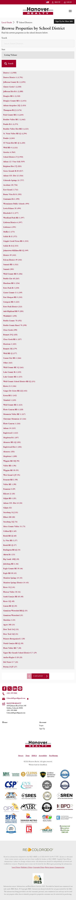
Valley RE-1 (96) (9, 466)
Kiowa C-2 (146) (9, 386)
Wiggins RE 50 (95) (11, 470)
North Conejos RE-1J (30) (13, 643)
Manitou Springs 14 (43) (12, 578)
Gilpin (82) (7, 508)
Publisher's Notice (27, 867)
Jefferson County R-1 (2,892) (14, 82)
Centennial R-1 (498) (11, 199)
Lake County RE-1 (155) (12, 377)
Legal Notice (16, 867)
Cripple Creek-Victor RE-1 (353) (15, 241)
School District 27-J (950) (13, 157)
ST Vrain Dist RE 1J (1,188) (14, 143)
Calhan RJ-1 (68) (9, 531)
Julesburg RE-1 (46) (11, 564)
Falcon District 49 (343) (12, 260)
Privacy (20, 756)
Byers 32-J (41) (9, 587)
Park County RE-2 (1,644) (13, 115)
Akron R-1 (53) (9, 555)
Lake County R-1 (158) (12, 372)
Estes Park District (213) (12, 307)
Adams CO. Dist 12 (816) (13, 176)
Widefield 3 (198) (10, 316)
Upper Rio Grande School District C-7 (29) (20, 653)
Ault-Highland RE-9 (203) (13, 311)
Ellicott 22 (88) (9, 494)
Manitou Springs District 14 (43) (16, 583)
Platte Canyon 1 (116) (11, 424)
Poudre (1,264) (9, 138)
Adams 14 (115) (9, 428)
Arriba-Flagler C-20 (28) (12, 657)
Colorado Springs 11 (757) (13, 180)
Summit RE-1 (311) (10, 265)
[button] (9, 63)
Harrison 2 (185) (9, 344)
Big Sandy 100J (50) (11, 559)
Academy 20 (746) (10, 185)
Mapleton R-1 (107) (11, 438)
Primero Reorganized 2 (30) (14, 639)
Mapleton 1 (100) (10, 456)
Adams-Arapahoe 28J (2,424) (14, 105)
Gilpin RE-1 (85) (9, 498)
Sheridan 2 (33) (9, 620)
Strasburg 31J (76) (10, 522)
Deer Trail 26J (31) (10, 634)
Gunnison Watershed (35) (13, 615)
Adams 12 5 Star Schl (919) (14, 162)
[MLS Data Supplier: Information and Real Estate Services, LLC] (38, 878)
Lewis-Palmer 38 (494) (12, 208)
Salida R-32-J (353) (10, 246)
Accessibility (43, 756)
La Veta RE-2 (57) (10, 540)
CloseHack (43, 765)
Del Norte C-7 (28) (10, 662)
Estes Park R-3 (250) (11, 288)
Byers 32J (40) (8, 601)
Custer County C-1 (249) (12, 293)
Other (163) (7, 363)
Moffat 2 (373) (9, 232)
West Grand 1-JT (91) (11, 475)
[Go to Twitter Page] (9, 688)
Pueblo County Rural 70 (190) (15, 325)
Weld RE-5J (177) (10, 353)
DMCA (34, 756)
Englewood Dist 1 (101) (12, 447)
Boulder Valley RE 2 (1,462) (14, 120)
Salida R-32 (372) (10, 236)
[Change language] (47, 2)
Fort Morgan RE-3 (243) (12, 297)
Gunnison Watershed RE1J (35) (15, 611)
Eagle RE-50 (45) (10, 573)
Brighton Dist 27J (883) (12, 166)
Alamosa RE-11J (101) (12, 442)
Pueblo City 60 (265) (11, 279)
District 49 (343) (9, 255)
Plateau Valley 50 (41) (12, 592)
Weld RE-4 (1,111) (10, 148)
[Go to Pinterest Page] (20, 688)
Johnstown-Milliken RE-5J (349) (15, 250)
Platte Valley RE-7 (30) (12, 648)
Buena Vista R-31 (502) (12, 194)
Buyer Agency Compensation (54, 867)
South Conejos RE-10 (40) (13, 597)
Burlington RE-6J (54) (11, 550)
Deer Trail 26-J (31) (11, 629)
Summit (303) (8, 269)
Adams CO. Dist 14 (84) (12, 503)
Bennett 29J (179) (10, 349)
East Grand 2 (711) (10, 190)
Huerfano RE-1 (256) (11, 283)
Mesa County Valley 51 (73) (14, 526)
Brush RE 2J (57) (9, 545)
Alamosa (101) (9, 452)
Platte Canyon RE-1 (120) (13, 410)
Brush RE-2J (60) (9, 536)
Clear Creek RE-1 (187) (12, 339)
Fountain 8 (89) (9, 489)
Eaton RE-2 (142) (10, 395)
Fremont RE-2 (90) (10, 480)
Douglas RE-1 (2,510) (11, 96)
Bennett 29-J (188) (10, 335)
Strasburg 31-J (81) (10, 512)
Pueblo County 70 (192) (12, 321)
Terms (28, 756)
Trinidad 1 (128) (9, 400)
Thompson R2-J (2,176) (12, 110)
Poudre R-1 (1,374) (10, 124)
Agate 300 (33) (9, 625)
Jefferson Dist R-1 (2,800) (13, 91)
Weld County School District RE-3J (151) (19, 381)
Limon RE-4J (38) (10, 606)
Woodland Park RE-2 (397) (13, 218)
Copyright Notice (39, 867)
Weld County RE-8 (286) (12, 274)
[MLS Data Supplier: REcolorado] (38, 849)
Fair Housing (53, 756)
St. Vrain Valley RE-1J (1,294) (15, 134)
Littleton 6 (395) (9, 227)
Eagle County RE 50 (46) (13, 569)
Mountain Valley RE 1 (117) (14, 414)
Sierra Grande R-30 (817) (13, 171)
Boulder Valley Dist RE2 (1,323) (16, 129)
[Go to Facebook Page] (4, 688)
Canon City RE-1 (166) (12, 358)
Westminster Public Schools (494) (16, 204)
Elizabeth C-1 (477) (10, 213)
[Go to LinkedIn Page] (15, 688)
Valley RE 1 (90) (9, 484)
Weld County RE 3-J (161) (13, 367)
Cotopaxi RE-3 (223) (11, 302)
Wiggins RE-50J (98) (11, 461)
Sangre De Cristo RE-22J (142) (15, 391)
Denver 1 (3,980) (9, 73)
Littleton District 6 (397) (12, 222)
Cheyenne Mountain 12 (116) (14, 419)
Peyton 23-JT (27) (10, 667)
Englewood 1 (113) (10, 433)
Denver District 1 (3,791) (13, 77)
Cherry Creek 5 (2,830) (12, 87)
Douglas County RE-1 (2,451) (14, 101)
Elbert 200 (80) (9, 517)
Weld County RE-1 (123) (12, 405)
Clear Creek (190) (10, 330)
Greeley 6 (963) (9, 152)
